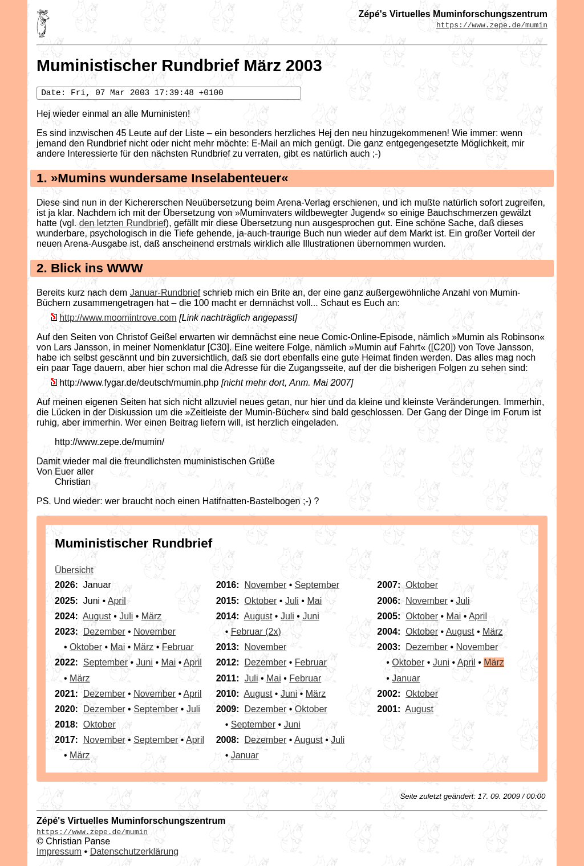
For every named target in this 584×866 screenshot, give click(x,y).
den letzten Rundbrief (122, 223)
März (151, 616)
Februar (178, 647)
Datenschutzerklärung (134, 851)
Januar (245, 755)
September (105, 662)
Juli (126, 616)
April (117, 601)
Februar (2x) (256, 631)
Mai (117, 647)
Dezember (104, 631)
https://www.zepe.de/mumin (492, 24)
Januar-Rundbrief (165, 292)
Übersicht (74, 570)
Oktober (86, 647)
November (154, 631)
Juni (144, 662)
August (97, 616)
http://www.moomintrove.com (117, 317)
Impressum (59, 851)
